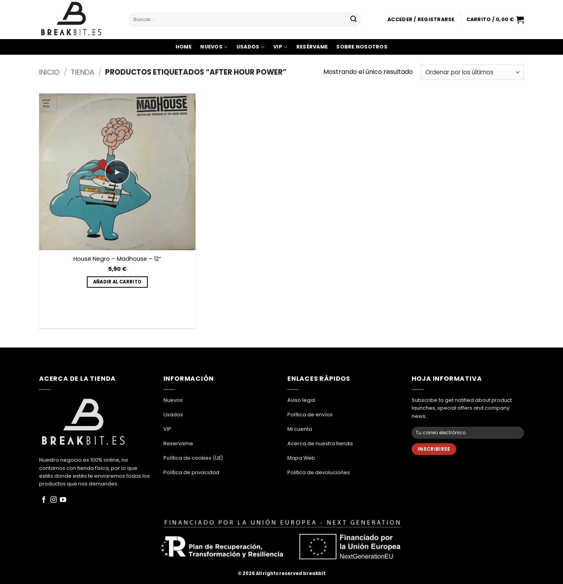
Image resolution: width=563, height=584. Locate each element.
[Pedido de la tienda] (472, 72)
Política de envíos (310, 414)
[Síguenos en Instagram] (53, 499)
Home (184, 46)
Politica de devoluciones (318, 472)
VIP (280, 47)
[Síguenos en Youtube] (63, 499)
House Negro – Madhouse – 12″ (117, 259)
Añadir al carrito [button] (117, 282)
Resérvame (312, 46)
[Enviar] (353, 19)
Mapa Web (301, 458)
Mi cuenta (299, 429)
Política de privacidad (191, 472)
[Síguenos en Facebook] (44, 499)
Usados (251, 47)
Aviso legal (301, 400)
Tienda (82, 72)
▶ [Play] (117, 172)
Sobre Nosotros (361, 46)
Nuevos (214, 47)
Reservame (178, 443)
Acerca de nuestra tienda (320, 443)
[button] (420, 19)
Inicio (49, 72)
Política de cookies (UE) (193, 458)
